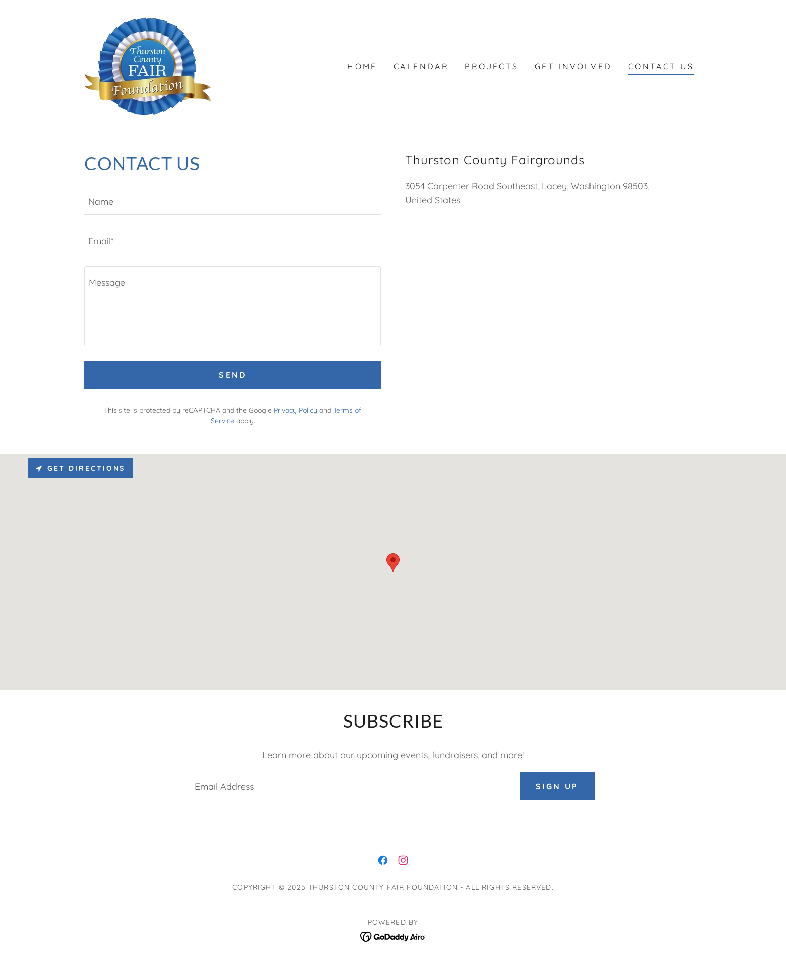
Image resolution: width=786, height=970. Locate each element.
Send (233, 375)
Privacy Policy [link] (295, 410)
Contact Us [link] (661, 66)
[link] (148, 65)
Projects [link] (491, 66)
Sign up (557, 786)
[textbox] (232, 201)
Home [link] (362, 66)
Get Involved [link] (573, 66)
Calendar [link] (421, 66)
